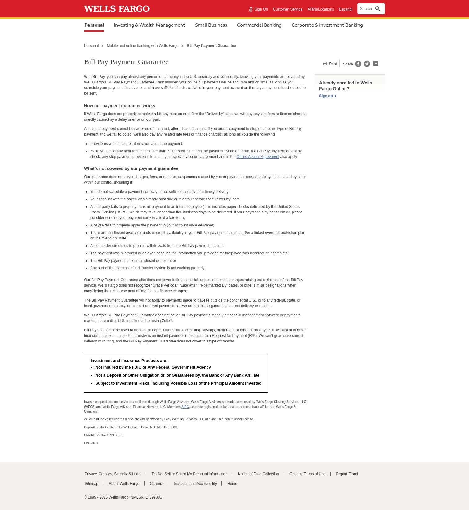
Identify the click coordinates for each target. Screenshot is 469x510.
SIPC (185, 407)
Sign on (326, 96)
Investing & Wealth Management (149, 25)
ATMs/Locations (320, 9)
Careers (156, 483)
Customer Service (287, 9)
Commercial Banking (259, 25)
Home (232, 483)
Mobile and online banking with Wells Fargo (142, 45)
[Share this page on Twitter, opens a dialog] (365, 66)
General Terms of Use (307, 474)
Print (332, 64)
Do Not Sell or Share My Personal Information (189, 474)
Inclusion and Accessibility (195, 483)
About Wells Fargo (124, 483)
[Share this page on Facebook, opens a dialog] (357, 66)
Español (345, 9)
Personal (94, 25)
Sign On (261, 9)
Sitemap (91, 483)
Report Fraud (347, 474)
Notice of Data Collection (258, 474)
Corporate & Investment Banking (327, 25)
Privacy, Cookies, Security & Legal (113, 474)
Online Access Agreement (258, 156)
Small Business (211, 25)
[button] (376, 63)
